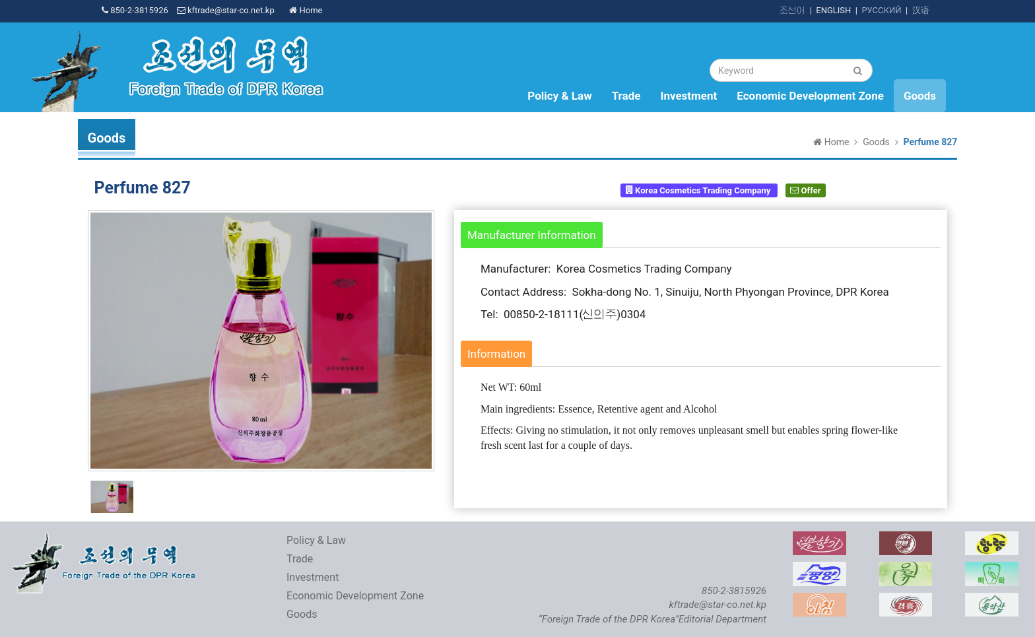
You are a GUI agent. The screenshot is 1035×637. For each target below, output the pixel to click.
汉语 (920, 10)
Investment (688, 95)
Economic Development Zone (810, 95)
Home (305, 10)
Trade (626, 95)
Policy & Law (559, 95)
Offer (805, 190)
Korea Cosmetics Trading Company (699, 190)
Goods (920, 95)
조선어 (792, 10)
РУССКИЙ (881, 10)
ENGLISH (833, 10)
